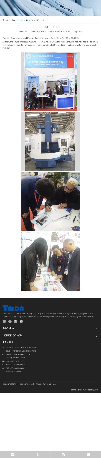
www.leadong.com (91, 390)
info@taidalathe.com (21, 354)
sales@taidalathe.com (15, 357)
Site (80, 31)
